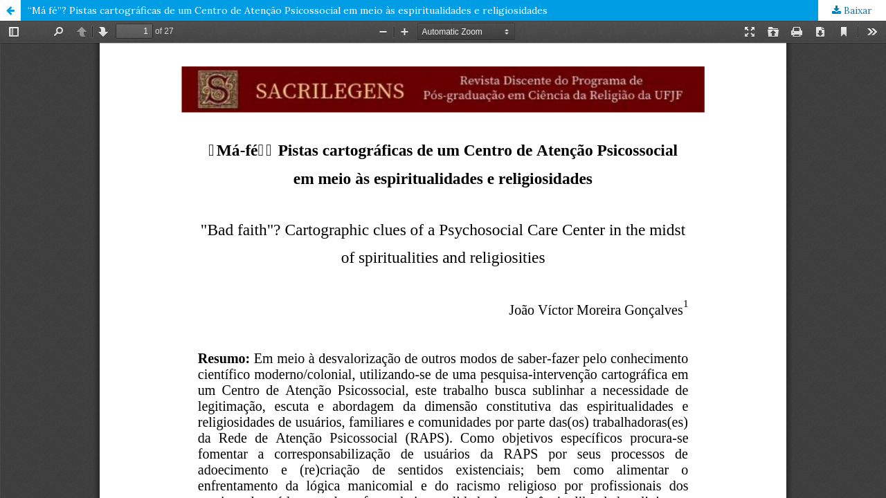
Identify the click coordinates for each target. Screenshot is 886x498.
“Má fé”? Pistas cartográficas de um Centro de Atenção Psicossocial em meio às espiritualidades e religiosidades (288, 10)
